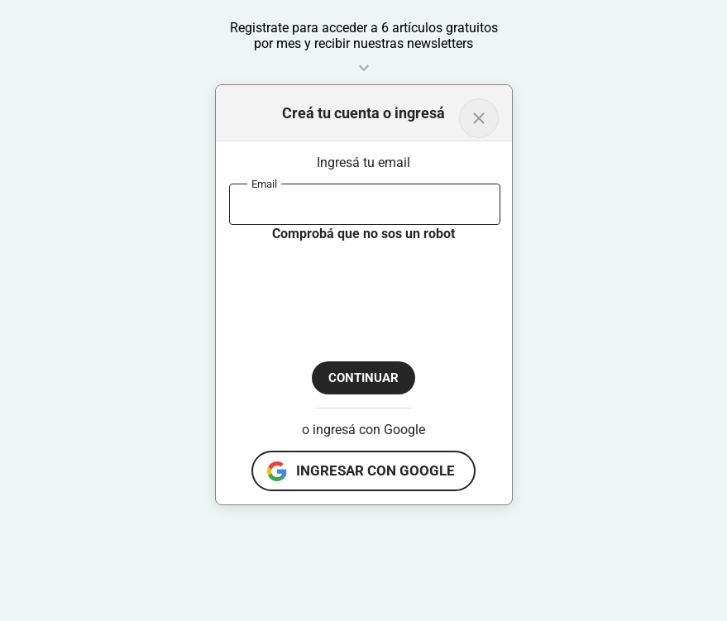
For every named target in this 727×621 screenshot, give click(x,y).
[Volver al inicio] (479, 118)
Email (264, 183)
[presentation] (355, 288)
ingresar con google (375, 470)
